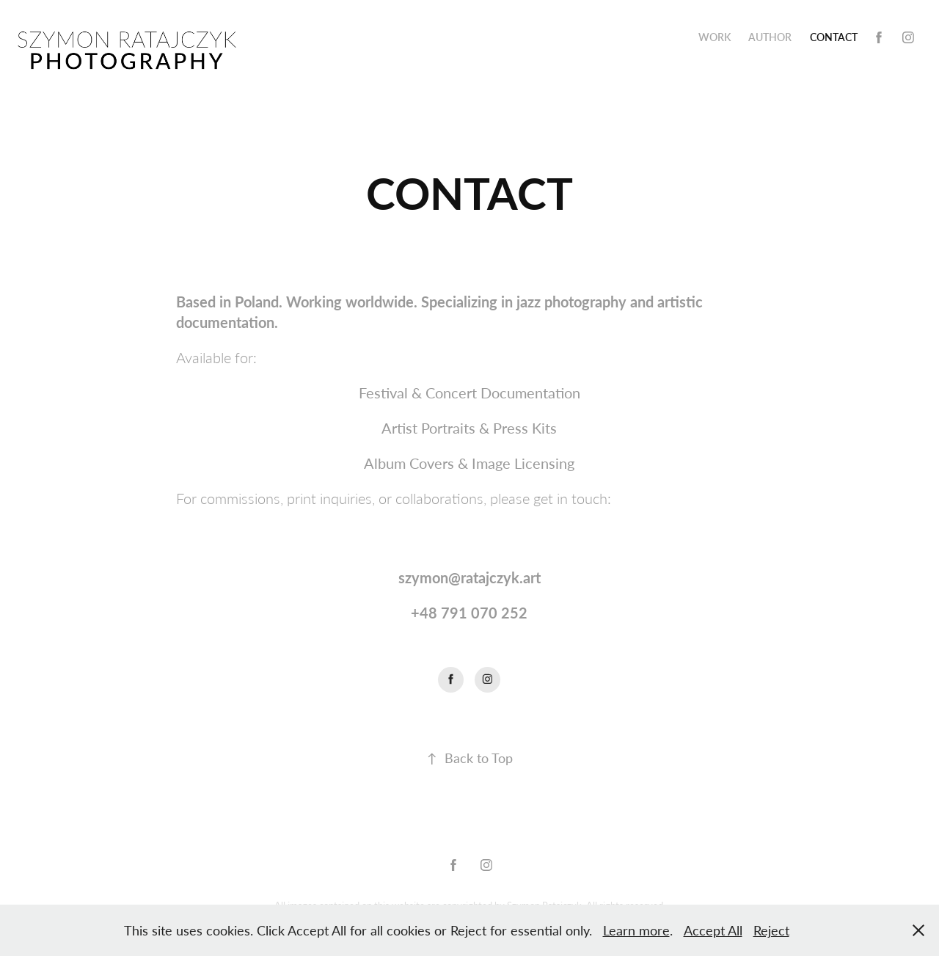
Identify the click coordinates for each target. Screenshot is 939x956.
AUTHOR (770, 37)
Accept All (713, 930)
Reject (771, 930)
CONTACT (834, 37)
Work (714, 37)
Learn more (636, 930)
